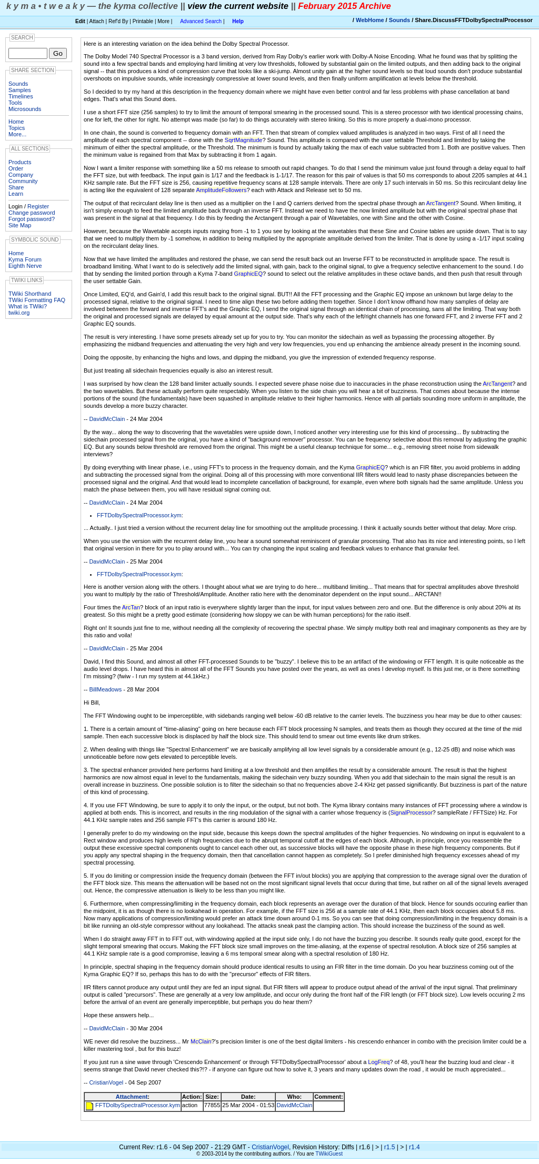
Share (16, 187)
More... (17, 134)
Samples (19, 90)
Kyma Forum (25, 259)
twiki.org (18, 312)
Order (15, 168)
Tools (15, 102)
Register (38, 206)
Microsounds (24, 109)
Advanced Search (201, 21)
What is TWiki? (27, 306)
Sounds (399, 20)
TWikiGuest (329, 1154)
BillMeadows (105, 689)
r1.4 (414, 1147)
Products (19, 162)
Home (16, 121)
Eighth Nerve (25, 266)
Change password (31, 212)
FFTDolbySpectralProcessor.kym (139, 515)
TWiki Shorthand (29, 293)
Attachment (132, 1096)
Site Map (19, 225)
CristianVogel (106, 1082)
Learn (15, 193)
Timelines (20, 96)
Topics (16, 128)
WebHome (370, 20)
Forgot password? (31, 219)
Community (23, 181)
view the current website (237, 6)
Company (20, 175)
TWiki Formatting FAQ (36, 300)
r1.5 (389, 1147)
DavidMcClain (107, 419)
